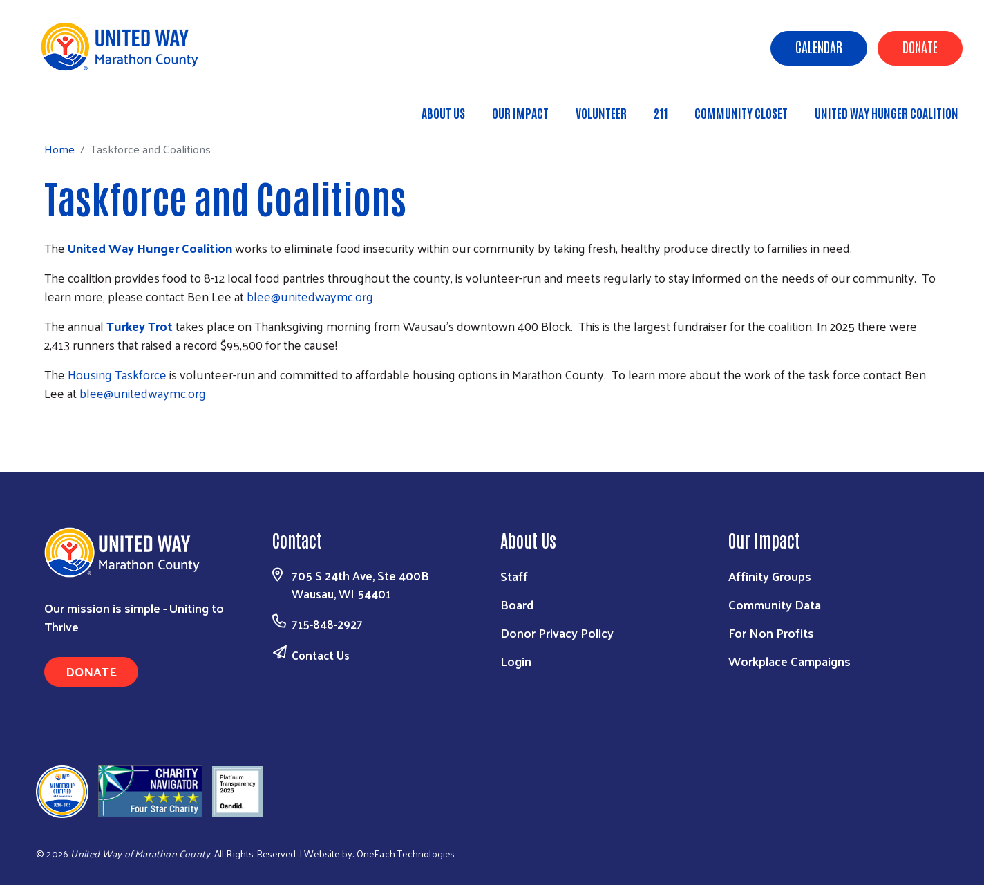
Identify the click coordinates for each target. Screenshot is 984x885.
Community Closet (741, 112)
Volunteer (601, 112)
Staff (514, 576)
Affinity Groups (769, 576)
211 (661, 112)
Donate (920, 46)
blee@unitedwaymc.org (310, 296)
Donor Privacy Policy (557, 632)
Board (516, 604)
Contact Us (321, 655)
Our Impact (520, 112)
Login (515, 661)
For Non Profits (771, 632)
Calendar (818, 46)
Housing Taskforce (118, 374)
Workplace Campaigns (789, 661)
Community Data (774, 604)
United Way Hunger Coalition (886, 112)
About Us (443, 112)
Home (81, 106)
